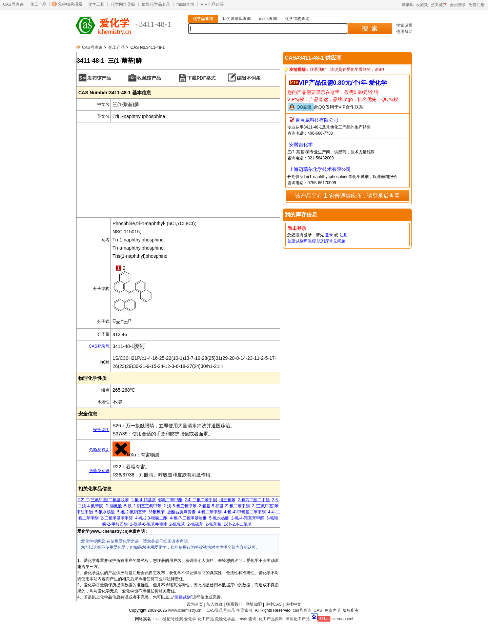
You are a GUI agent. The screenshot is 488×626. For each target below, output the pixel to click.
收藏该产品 (149, 78)
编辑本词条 (249, 78)
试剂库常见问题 (331, 241)
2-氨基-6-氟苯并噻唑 (148, 524)
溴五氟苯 (227, 499)
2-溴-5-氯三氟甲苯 (180, 506)
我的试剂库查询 (236, 18)
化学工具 (96, 4)
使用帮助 (404, 31)
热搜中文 (293, 604)
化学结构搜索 (70, 4)
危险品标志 (99, 450)
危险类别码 (99, 470)
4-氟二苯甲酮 (210, 512)
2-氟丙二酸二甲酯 (254, 499)
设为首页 (195, 604)
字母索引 (244, 610)
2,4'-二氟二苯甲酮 (201, 499)
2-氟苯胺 (213, 524)
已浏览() (439, 4)
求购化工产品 (297, 619)
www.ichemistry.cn (184, 610)
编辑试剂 (183, 597)
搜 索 (369, 28)
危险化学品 (225, 619)
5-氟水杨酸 (105, 512)
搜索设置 (404, 25)
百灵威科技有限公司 (317, 120)
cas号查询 (302, 610)
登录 (329, 235)
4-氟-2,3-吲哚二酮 (151, 518)
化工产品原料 (271, 619)
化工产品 (38, 4)
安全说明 (101, 429)
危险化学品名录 (156, 4)
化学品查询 (203, 18)
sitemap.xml (342, 619)
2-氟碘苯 (195, 524)
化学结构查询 (297, 18)
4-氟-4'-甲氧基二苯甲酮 (245, 512)
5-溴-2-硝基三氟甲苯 (142, 506)
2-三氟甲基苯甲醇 (117, 518)
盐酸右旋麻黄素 (181, 512)
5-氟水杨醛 (219, 518)
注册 (344, 235)
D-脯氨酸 (113, 506)
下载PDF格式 (201, 78)
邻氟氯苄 (156, 512)
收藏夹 (422, 4)
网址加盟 (254, 604)
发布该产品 (99, 78)
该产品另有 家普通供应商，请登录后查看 (347, 195)
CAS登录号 (99, 346)
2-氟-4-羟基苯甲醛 (247, 518)
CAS (317, 610)
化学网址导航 (123, 4)
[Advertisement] (178, 169)
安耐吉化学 (301, 144)
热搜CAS (273, 604)
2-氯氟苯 (177, 524)
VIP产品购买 (212, 4)
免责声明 (332, 610)
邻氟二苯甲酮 (170, 499)
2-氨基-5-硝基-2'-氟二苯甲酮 (224, 506)
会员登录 (458, 4)
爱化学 (190, 619)
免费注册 (476, 4)
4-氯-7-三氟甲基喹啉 (188, 518)
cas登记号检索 (169, 619)
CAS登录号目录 (220, 610)
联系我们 (234, 604)
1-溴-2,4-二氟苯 (238, 524)
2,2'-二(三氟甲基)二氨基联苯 (103, 499)
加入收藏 (214, 604)
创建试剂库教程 (301, 241)
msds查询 (186, 4)
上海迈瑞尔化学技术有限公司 (320, 169)
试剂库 (408, 4)
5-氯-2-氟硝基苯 (131, 512)
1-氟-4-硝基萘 (143, 499)
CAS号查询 (13, 4)
